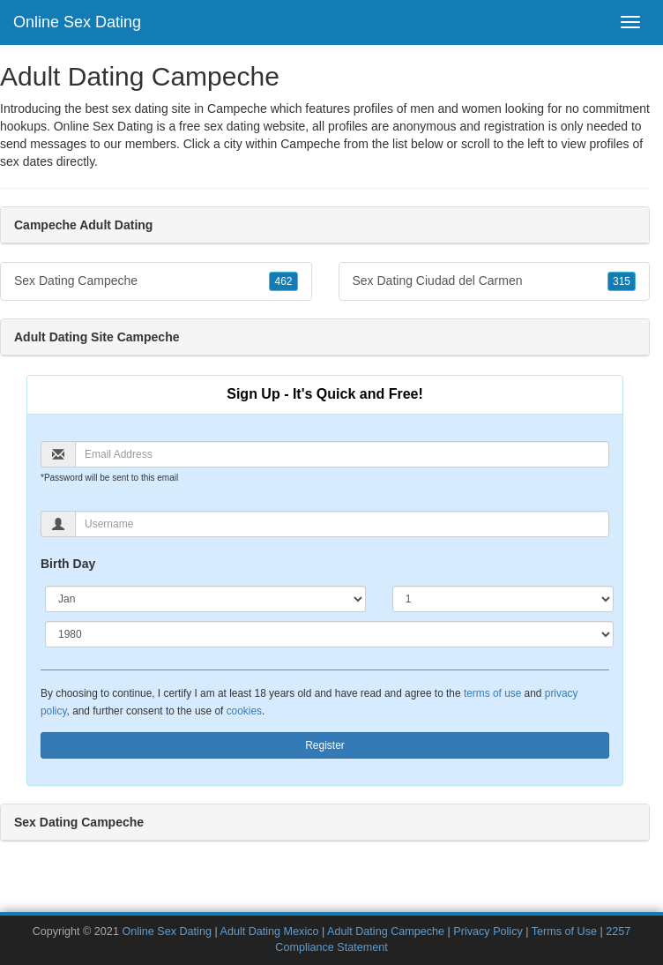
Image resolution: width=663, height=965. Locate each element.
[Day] (503, 599)
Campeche (310, 144)
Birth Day (68, 564)
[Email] (342, 454)
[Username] (342, 524)
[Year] (329, 634)
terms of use (492, 693)
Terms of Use (564, 931)
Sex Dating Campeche (156, 281)
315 (621, 281)
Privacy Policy (487, 931)
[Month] (205, 599)
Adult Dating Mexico (269, 931)
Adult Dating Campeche (385, 931)
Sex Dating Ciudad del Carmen (495, 281)
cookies (244, 711)
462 (283, 281)
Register (325, 745)
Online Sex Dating (77, 22)
